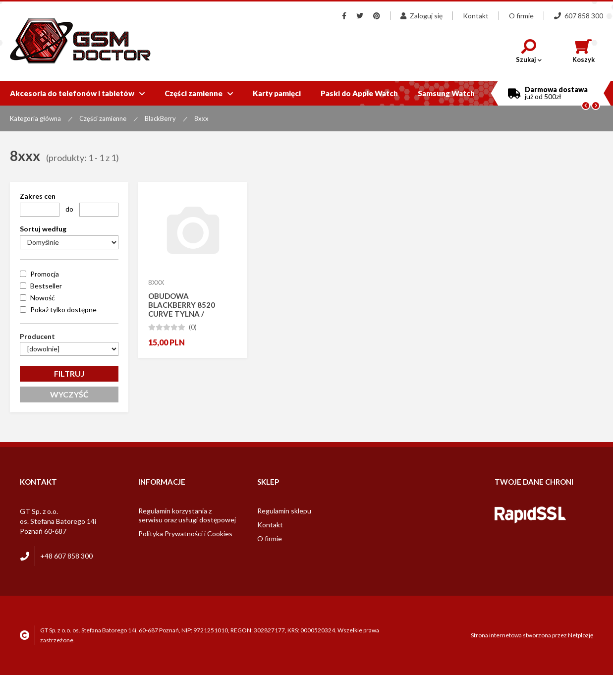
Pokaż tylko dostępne (63, 309)
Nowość (42, 297)
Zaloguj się (421, 15)
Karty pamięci (277, 93)
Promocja (44, 274)
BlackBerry (160, 118)
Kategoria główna (35, 118)
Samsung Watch (446, 93)
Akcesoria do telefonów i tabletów (77, 93)
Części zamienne (199, 93)
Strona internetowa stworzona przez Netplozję (532, 635)
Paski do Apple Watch (359, 93)
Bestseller (46, 285)
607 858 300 (578, 15)
